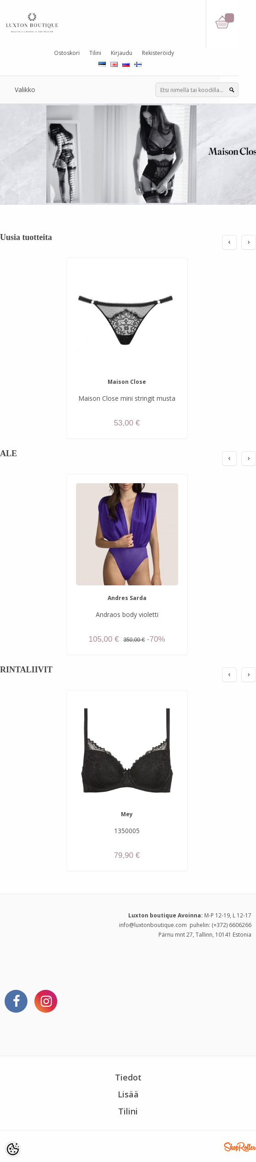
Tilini (95, 53)
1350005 (127, 830)
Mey (127, 814)
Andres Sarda (127, 598)
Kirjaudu (121, 53)
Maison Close (127, 382)
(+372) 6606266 (231, 925)
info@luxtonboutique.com (153, 925)
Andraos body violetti (127, 614)
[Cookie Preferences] (13, 1149)
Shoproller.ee (240, 1146)
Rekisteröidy (158, 53)
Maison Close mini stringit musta (126, 398)
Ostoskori (67, 53)
